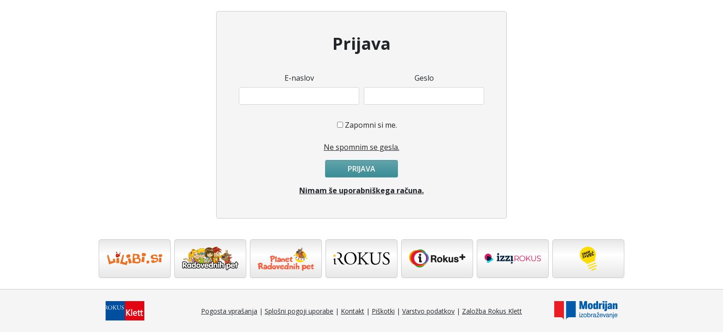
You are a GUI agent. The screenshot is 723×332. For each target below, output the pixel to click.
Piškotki (383, 311)
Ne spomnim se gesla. (361, 147)
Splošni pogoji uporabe (299, 311)
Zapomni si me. (371, 125)
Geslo (424, 78)
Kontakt (352, 311)
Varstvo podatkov (428, 311)
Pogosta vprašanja (229, 311)
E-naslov (299, 78)
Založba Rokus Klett (492, 311)
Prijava (361, 169)
